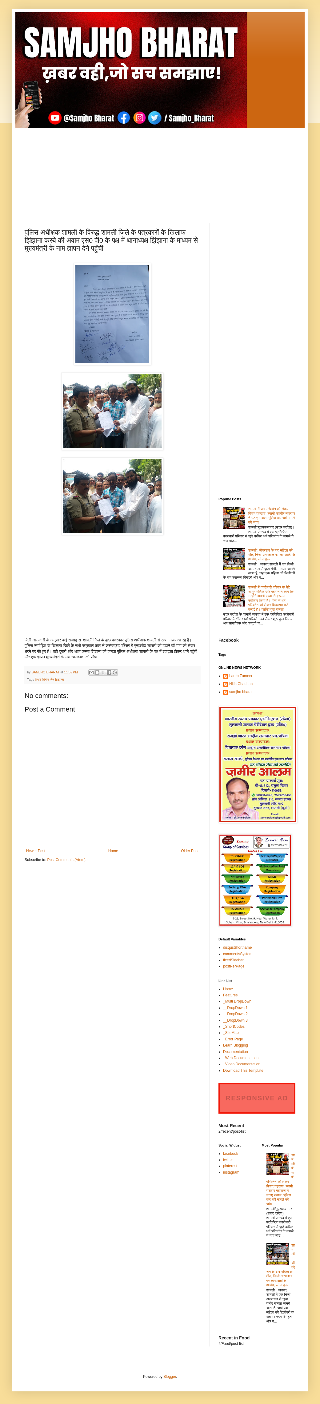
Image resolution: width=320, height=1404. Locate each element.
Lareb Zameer (240, 676)
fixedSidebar (233, 960)
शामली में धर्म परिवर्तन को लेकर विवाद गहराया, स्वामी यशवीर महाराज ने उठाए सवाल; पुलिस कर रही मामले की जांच (271, 515)
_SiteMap (231, 1033)
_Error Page (233, 1039)
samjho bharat (241, 692)
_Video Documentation (241, 1064)
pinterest (230, 1166)
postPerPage (233, 966)
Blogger (169, 1376)
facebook (230, 1153)
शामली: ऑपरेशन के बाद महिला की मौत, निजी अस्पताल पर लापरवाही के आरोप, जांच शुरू (271, 554)
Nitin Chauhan (241, 684)
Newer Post (35, 851)
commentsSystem (237, 954)
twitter (228, 1160)
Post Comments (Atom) (66, 860)
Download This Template (243, 1070)
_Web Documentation (240, 1058)
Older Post (189, 851)
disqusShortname (237, 947)
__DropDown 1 (235, 1008)
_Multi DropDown (237, 1001)
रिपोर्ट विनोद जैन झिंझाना (49, 679)
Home (113, 851)
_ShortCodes (234, 1026)
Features (230, 995)
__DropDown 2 (235, 1014)
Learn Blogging (235, 1045)
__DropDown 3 (235, 1020)
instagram (231, 1172)
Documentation (235, 1052)
